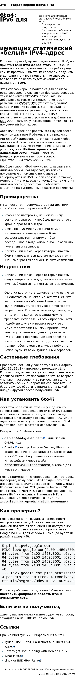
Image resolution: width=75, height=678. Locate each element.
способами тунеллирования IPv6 (25, 208)
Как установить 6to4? (55, 33)
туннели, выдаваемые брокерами (47, 187)
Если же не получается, (56, 39)
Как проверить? (51, 36)
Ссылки (46, 42)
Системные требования (56, 30)
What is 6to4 (13, 654)
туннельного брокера (21, 336)
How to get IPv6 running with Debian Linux (35, 649)
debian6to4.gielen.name (24, 437)
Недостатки (49, 27)
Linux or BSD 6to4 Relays (22, 659)
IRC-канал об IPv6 (40, 616)
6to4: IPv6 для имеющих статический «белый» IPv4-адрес (55, 18)
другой (17, 389)
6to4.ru (10, 447)
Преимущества (51, 24)
